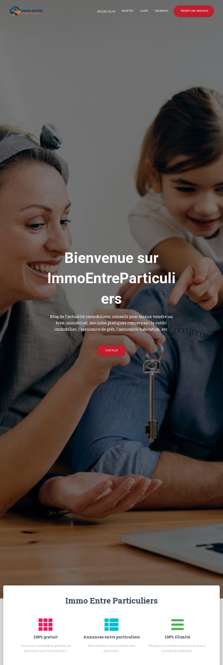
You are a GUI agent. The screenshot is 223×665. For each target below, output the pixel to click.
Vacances (161, 10)
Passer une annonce (194, 10)
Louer (144, 10)
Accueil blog (106, 11)
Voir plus (111, 352)
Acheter (127, 10)
